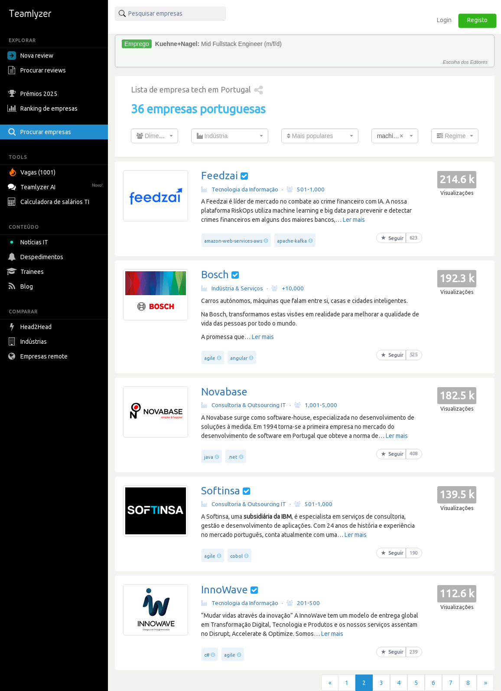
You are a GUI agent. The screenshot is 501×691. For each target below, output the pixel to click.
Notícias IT (29, 242)
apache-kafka (292, 240)
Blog (21, 286)
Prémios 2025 (33, 93)
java (208, 457)
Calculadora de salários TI (49, 201)
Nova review (30, 55)
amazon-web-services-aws (233, 240)
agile (209, 358)
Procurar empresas (40, 131)
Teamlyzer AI (56, 186)
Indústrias (28, 341)
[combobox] (154, 135)
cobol (236, 556)
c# (206, 655)
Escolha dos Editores (465, 62)
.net (232, 457)
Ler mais (354, 219)
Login (444, 19)
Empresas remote (39, 356)
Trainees (27, 271)
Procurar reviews (38, 70)
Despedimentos (36, 256)
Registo (477, 19)
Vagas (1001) (32, 172)
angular (238, 358)
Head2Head (31, 326)
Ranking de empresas (44, 108)
